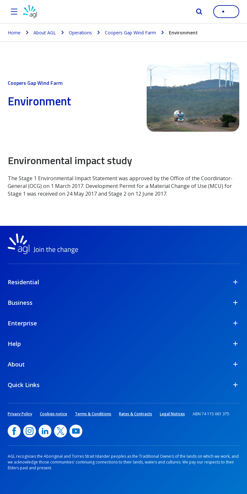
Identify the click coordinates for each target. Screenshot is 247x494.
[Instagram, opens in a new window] (29, 431)
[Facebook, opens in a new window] (14, 431)
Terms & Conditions (93, 414)
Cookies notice (53, 414)
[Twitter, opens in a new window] (60, 431)
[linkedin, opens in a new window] (45, 431)
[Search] (199, 11)
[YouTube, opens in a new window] (75, 431)
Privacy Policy (20, 414)
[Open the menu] (14, 11)
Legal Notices (172, 414)
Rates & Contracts (135, 414)
